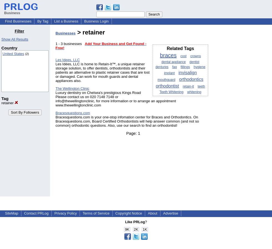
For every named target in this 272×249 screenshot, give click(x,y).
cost (183, 56)
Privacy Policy (65, 213)
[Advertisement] (243, 112)
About (152, 213)
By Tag (42, 21)
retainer (9, 103)
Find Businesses (18, 21)
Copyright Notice (128, 213)
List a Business (66, 21)
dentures (161, 67)
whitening (194, 92)
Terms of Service (96, 213)
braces (168, 55)
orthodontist (167, 86)
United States (13, 54)
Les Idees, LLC (68, 60)
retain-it (188, 86)
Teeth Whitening (171, 92)
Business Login (96, 21)
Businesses (65, 33)
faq (174, 67)
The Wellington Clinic (72, 88)
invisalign (187, 72)
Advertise (170, 213)
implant (169, 73)
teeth (201, 86)
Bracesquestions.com (73, 113)
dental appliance (174, 62)
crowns (195, 56)
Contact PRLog (36, 213)
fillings (185, 67)
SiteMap (11, 213)
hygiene (199, 67)
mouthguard (166, 80)
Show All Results (14, 39)
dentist (194, 62)
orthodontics (191, 79)
